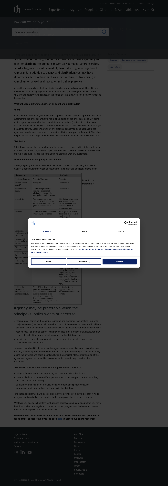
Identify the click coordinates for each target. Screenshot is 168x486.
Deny (48, 262)
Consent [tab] (47, 231)
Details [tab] (84, 231)
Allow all (119, 262)
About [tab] (121, 231)
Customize (84, 262)
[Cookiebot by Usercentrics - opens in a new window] (126, 223)
